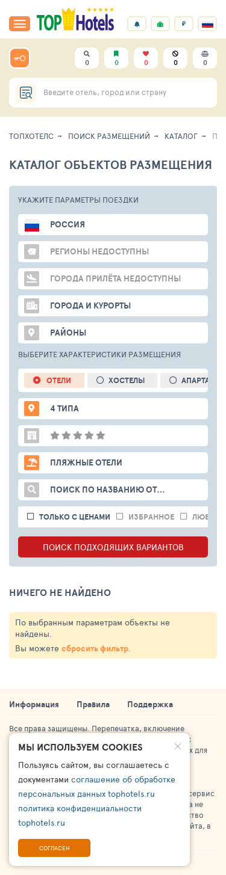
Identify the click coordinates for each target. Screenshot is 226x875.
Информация (34, 704)
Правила (93, 704)
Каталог (181, 135)
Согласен (54, 848)
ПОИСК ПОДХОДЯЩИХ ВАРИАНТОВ (113, 547)
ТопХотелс (31, 135)
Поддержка (150, 704)
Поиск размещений (109, 135)
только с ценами (74, 517)
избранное (151, 517)
